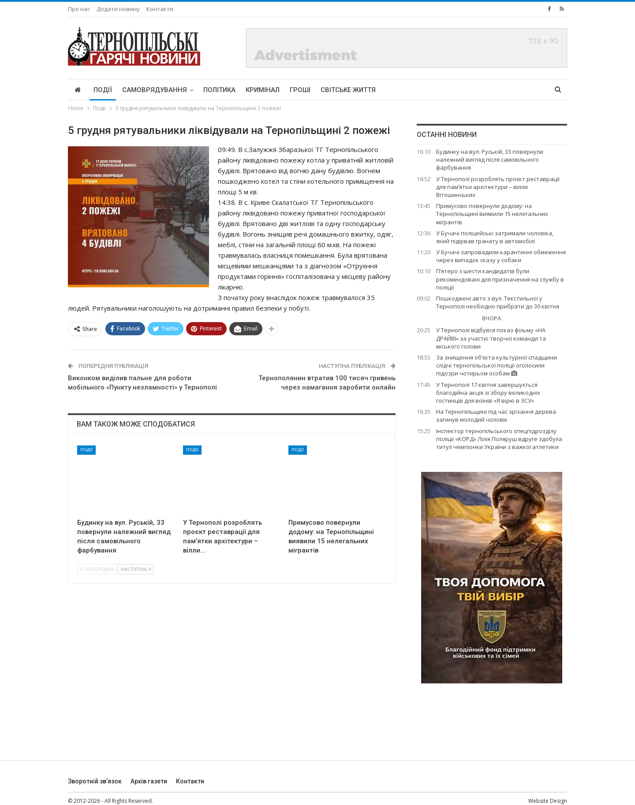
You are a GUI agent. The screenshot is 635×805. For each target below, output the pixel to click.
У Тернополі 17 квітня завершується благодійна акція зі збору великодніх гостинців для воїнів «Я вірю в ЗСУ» (488, 392)
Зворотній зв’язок (95, 781)
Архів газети (149, 781)
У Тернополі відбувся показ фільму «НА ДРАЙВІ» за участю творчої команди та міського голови (491, 338)
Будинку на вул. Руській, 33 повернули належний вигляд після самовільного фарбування (489, 159)
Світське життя (348, 90)
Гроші (300, 90)
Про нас (79, 9)
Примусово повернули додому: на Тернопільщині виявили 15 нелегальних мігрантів (492, 214)
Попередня (96, 569)
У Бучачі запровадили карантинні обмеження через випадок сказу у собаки (501, 256)
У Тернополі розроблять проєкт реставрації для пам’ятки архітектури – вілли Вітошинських (498, 187)
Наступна (136, 569)
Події (102, 90)
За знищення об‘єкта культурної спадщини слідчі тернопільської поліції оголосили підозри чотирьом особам (496, 365)
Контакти (159, 9)
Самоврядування (154, 90)
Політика (219, 90)
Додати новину (118, 9)
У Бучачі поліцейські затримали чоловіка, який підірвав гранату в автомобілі (494, 237)
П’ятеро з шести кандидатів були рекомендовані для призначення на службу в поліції (500, 279)
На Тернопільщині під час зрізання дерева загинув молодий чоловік (496, 415)
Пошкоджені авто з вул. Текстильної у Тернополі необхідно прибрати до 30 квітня (497, 302)
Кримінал (263, 90)
